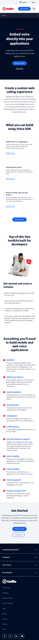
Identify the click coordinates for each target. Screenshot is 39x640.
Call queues (11, 416)
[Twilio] (8, 9)
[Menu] (34, 8)
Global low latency (15, 377)
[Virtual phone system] (19, 173)
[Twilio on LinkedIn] (16, 636)
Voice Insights (12, 456)
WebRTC (10, 360)
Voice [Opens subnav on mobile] (4, 15)
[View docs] (19, 68)
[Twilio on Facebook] (4, 636)
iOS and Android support (18, 439)
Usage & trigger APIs (16, 491)
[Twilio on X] (10, 636)
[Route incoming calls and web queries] (19, 199)
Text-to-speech (13, 480)
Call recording (12, 469)
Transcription (12, 405)
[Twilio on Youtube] (22, 636)
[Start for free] (24, 9)
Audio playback (13, 392)
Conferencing (12, 426)
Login (34, 2)
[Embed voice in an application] (19, 147)
